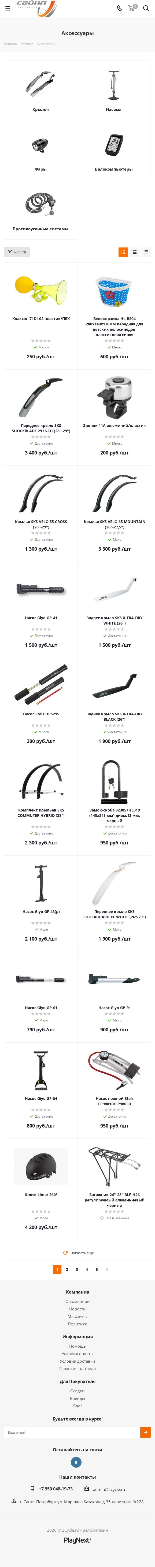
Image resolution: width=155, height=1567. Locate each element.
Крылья (40, 109)
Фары (41, 169)
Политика (77, 1323)
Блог (77, 1405)
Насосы (113, 109)
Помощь (77, 1346)
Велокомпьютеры (114, 169)
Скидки (77, 1390)
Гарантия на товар (77, 1368)
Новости (77, 1309)
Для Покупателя (77, 1381)
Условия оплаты (78, 1353)
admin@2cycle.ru (109, 1489)
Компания (77, 1292)
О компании (77, 1301)
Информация (77, 1337)
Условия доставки (77, 1361)
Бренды (77, 1398)
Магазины (78, 1316)
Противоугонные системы (40, 228)
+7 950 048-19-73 (56, 1489)
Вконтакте (76, 1462)
